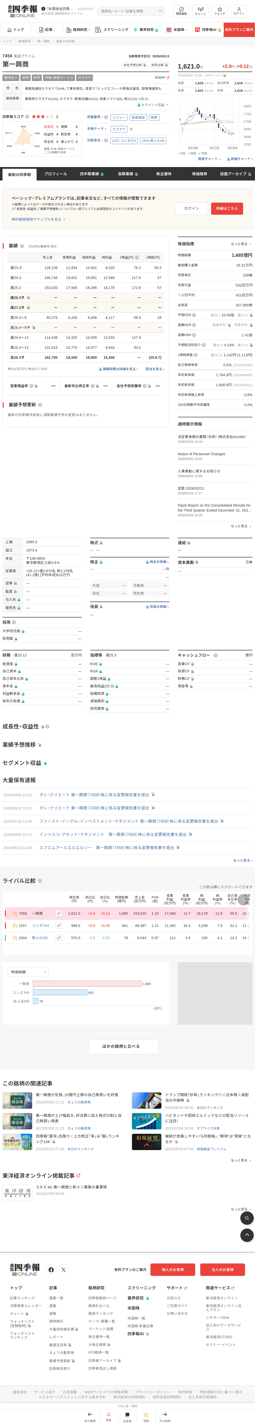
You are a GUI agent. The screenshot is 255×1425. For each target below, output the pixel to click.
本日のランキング (210, 1108)
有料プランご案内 (239, 30)
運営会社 (20, 1392)
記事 (47, 30)
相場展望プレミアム (211, 1149)
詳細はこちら (227, 208)
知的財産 (185, 1392)
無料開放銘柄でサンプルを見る (37, 219)
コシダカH (40, 926)
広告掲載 (70, 1392)
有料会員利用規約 (167, 1397)
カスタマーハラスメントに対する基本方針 (72, 1397)
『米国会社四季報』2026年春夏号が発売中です (60, 9)
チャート (200, 11)
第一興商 (43, 41)
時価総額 (18, 972)
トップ (16, 30)
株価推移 (199, 174)
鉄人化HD (40, 938)
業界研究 (145, 30)
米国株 (177, 30)
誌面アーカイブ (233, 174)
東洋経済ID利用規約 (129, 1397)
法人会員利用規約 (202, 1397)
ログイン (239, 11)
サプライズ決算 (208, 1128)
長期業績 (125, 174)
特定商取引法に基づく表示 (220, 1392)
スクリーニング (111, 30)
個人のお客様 (173, 1270)
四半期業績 (89, 174)
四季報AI (208, 29)
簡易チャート (208, 159)
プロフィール (55, 174)
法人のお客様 (223, 1270)
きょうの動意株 (79, 1102)
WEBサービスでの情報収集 (106, 1392)
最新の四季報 (19, 175)
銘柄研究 (78, 30)
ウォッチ (219, 11)
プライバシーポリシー (153, 1392)
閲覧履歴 (181, 11)
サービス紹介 (45, 1392)
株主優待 (163, 174)
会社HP (160, 77)
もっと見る (239, 244)
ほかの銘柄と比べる (121, 1046)
